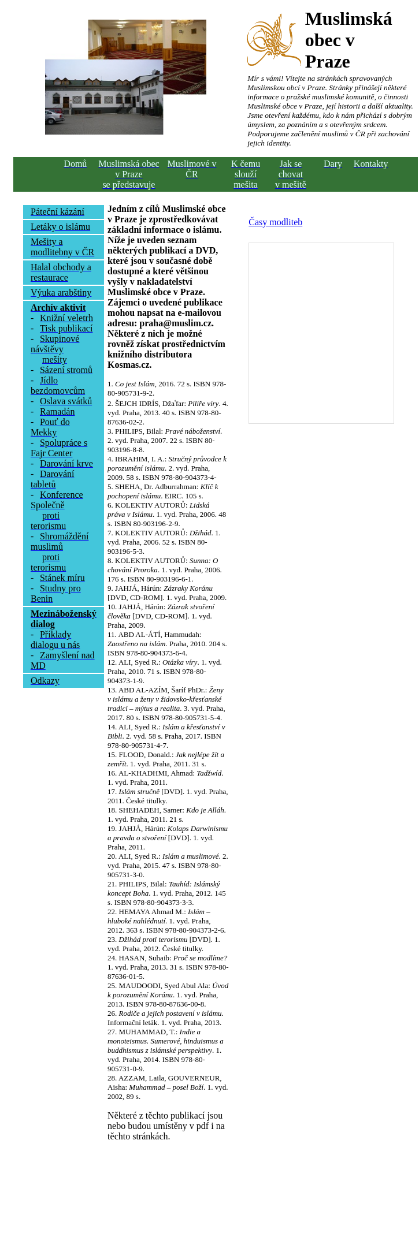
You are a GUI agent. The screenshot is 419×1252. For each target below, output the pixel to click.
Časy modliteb (275, 222)
